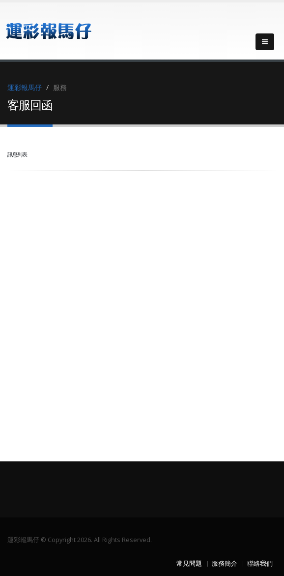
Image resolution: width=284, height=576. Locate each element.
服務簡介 (224, 563)
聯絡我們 (260, 563)
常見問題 (189, 563)
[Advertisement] (81, 237)
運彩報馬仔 (24, 87)
